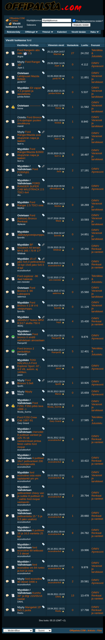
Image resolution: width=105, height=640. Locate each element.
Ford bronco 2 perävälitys (25, 350)
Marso (20, 394)
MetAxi (20, 208)
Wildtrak (21, 253)
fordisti (58, 122)
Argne (20, 56)
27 (72, 53)
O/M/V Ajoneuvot (97, 65)
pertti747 (21, 82)
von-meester (23, 282)
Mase (58, 221)
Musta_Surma (24, 412)
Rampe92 (22, 343)
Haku (94, 32)
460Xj (20, 326)
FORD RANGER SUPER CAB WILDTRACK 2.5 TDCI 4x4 (30, 188)
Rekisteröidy (13, 32)
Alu (19, 195)
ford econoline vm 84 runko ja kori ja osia (30, 567)
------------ (35, 105)
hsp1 (58, 322)
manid (20, 126)
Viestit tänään (78, 32)
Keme (20, 108)
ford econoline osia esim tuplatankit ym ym (29, 475)
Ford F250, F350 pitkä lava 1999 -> (30, 406)
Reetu (20, 613)
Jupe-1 (20, 67)
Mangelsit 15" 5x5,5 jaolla (29, 609)
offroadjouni (55, 188)
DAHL (20, 601)
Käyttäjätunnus (34, 20)
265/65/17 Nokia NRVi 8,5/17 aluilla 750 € (30, 322)
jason (20, 375)
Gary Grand (23, 423)
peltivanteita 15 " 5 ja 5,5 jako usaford (29, 518)
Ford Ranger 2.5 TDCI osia (30, 204)
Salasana (31, 25)
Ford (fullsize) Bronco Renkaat (27, 218)
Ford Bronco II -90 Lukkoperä (26, 290)
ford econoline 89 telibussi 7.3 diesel (30, 550)
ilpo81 (20, 386)
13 (72, 595)
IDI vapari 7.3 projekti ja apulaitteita (29, 90)
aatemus (21, 296)
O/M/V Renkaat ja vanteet (97, 248)
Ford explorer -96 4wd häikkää (27, 278)
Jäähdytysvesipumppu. (31, 234)
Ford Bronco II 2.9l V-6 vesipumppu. (27, 305)
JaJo (19, 175)
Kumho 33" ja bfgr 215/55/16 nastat (29, 595)
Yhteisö (47, 32)
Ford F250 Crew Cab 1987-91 (27, 419)
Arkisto (91, 630)
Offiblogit (31, 32)
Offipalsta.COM (17, 18)
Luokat (14, 20)
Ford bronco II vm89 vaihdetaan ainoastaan (30, 337)
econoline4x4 (23, 270)
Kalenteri (62, 32)
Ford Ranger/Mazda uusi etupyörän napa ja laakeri (29, 136)
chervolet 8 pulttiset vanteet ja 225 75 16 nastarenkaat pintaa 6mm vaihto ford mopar (30, 439)
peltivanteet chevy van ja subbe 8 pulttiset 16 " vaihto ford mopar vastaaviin (30, 498)
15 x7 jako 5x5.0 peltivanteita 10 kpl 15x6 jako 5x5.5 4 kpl (31, 263)
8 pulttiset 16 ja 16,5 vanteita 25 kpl (30, 533)
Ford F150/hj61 (27, 171)
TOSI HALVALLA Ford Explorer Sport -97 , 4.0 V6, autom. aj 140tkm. (29, 366)
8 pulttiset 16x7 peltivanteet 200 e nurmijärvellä (30, 461)
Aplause (21, 224)
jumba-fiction (23, 96)
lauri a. (20, 143)
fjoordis (20, 237)
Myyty (28, 391)
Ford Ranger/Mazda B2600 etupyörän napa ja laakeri (30, 153)
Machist (57, 54)
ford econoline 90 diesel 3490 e (29, 580)
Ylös (99, 630)
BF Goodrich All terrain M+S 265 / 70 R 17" (29, 247)
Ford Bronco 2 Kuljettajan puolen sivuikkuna (29, 120)
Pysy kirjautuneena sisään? (88, 21)
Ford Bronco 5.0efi (25, 382)
